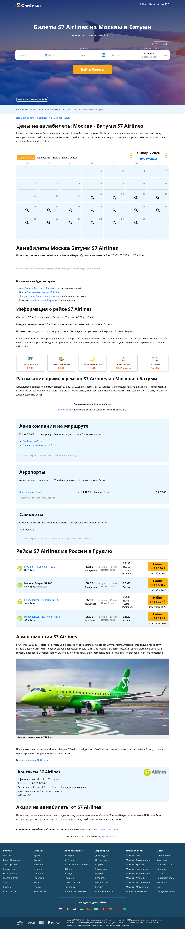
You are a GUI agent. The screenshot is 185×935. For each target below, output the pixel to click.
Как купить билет (166, 891)
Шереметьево (102, 859)
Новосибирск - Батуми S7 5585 (42, 616)
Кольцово (100, 878)
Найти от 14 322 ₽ (158, 616)
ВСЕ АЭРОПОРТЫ (104, 891)
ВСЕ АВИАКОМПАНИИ (76, 891)
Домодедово (26, 492)
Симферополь (10, 864)
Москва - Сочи (133, 855)
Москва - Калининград (138, 873)
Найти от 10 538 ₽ (158, 583)
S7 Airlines (70, 859)
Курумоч (99, 887)
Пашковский (102, 882)
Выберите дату (66, 409)
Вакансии (162, 882)
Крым (37, 855)
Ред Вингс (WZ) (30, 441)
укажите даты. (110, 836)
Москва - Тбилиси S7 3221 (39, 566)
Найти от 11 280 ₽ (158, 566)
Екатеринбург (10, 878)
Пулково (99, 873)
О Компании (163, 855)
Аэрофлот (69, 855)
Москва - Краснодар (137, 869)
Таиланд (38, 864)
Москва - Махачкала (137, 887)
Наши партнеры (165, 878)
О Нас (143, 4)
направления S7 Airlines (34, 760)
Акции (67, 117)
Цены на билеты (25, 117)
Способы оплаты (166, 864)
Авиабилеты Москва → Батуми (36, 288)
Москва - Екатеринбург (138, 882)
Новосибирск (10, 873)
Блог (159, 887)
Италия (38, 869)
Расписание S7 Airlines (49, 117)
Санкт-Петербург (12, 859)
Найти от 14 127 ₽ (158, 599)
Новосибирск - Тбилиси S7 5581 (42, 600)
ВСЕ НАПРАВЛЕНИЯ (136, 891)
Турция (38, 859)
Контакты (162, 859)
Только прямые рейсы (65, 157)
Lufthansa (69, 887)
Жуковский (101, 869)
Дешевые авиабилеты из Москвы (38, 296)
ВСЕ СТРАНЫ (40, 891)
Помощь (161, 869)
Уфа (5, 882)
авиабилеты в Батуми (42, 300)
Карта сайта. (149, 923)
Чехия (37, 882)
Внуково (99, 864)
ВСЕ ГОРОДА (10, 891)
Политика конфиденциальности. (108, 923)
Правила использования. (132, 923)
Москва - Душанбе (136, 878)
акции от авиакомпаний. (104, 829)
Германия (39, 878)
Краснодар (9, 869)
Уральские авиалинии (76, 864)
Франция (39, 873)
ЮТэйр (68, 869)
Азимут (68, 873)
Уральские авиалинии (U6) (37, 445)
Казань (7, 887)
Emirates (69, 878)
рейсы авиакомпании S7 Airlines (42, 292)
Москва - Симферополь (138, 859)
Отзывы (161, 873)
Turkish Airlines (72, 882)
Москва (7, 855)
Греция (38, 887)
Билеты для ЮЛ (159, 4)
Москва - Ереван (135, 864)
